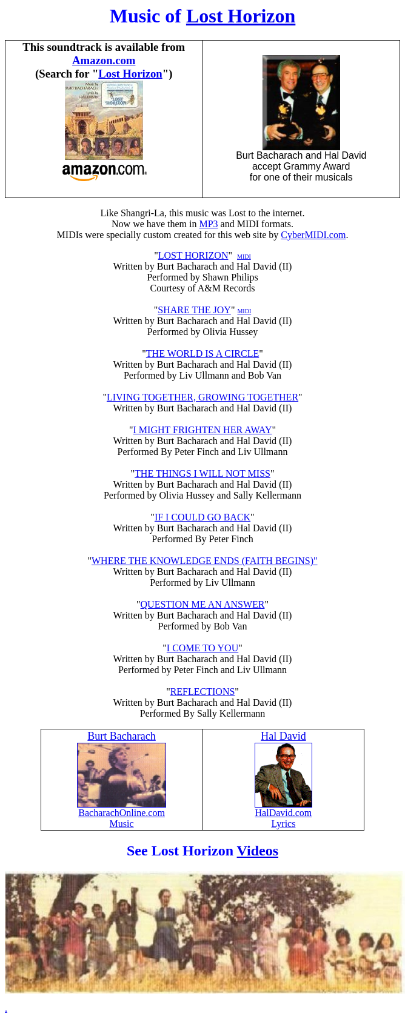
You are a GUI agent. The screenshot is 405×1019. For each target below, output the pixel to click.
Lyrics (283, 823)
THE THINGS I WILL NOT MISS (202, 473)
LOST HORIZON (193, 255)
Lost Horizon (240, 16)
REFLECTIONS (202, 691)
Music (122, 823)
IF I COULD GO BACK (202, 517)
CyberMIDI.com (313, 235)
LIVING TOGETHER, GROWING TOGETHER (202, 397)
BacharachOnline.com (121, 808)
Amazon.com (103, 60)
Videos (257, 850)
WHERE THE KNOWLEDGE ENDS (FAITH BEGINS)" (205, 561)
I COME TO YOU (202, 648)
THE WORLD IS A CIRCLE (202, 353)
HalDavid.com (283, 813)
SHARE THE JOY (194, 310)
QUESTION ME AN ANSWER (203, 604)
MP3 (208, 224)
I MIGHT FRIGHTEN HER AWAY (202, 430)
